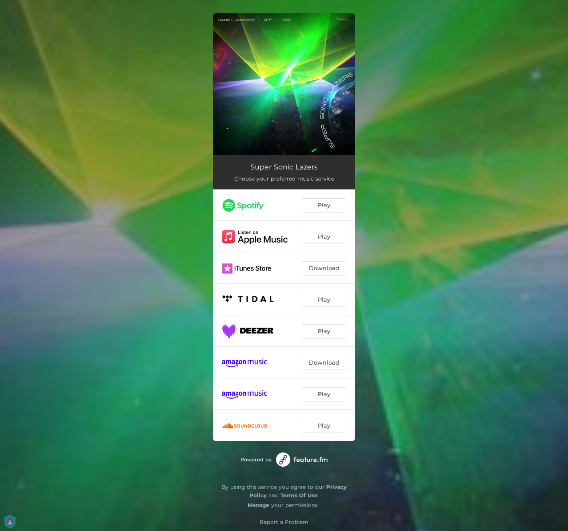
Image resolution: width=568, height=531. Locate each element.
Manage (258, 505)
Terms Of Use (299, 495)
